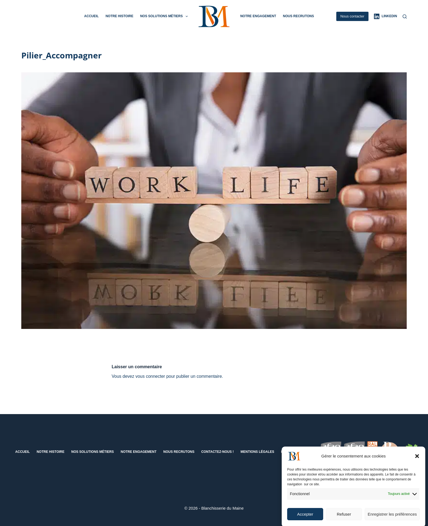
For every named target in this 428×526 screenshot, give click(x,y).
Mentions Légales (257, 452)
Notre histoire (119, 16)
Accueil (91, 16)
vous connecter (150, 376)
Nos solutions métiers (165, 16)
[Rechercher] (405, 16)
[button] (417, 459)
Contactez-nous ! (217, 452)
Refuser (344, 517)
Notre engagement (258, 16)
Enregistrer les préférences (392, 517)
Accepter (305, 517)
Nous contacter (352, 16)
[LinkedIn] (385, 16)
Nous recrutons (298, 16)
